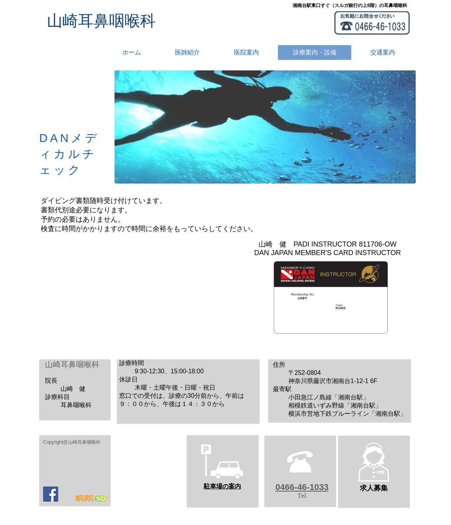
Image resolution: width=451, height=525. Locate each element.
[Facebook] (50, 494)
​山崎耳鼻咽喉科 (101, 20)
